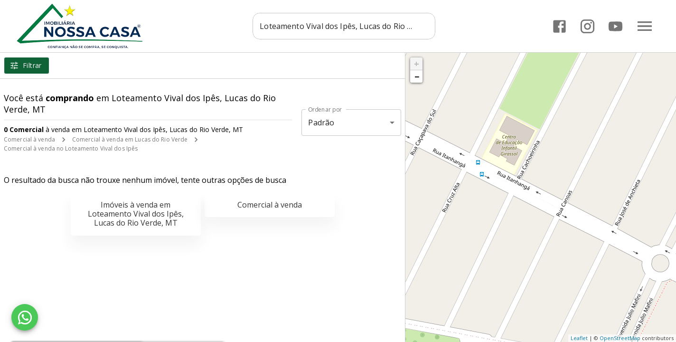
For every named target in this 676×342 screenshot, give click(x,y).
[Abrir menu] (644, 26)
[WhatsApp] (24, 317)
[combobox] (344, 26)
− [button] (416, 76)
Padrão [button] (321, 122)
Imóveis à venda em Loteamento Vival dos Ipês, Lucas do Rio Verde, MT (136, 214)
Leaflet (579, 338)
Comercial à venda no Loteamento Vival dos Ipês (71, 148)
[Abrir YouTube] (615, 26)
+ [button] (416, 63)
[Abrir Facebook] (559, 26)
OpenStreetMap (620, 338)
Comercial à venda (29, 139)
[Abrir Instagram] (587, 26)
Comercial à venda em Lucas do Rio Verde (130, 139)
